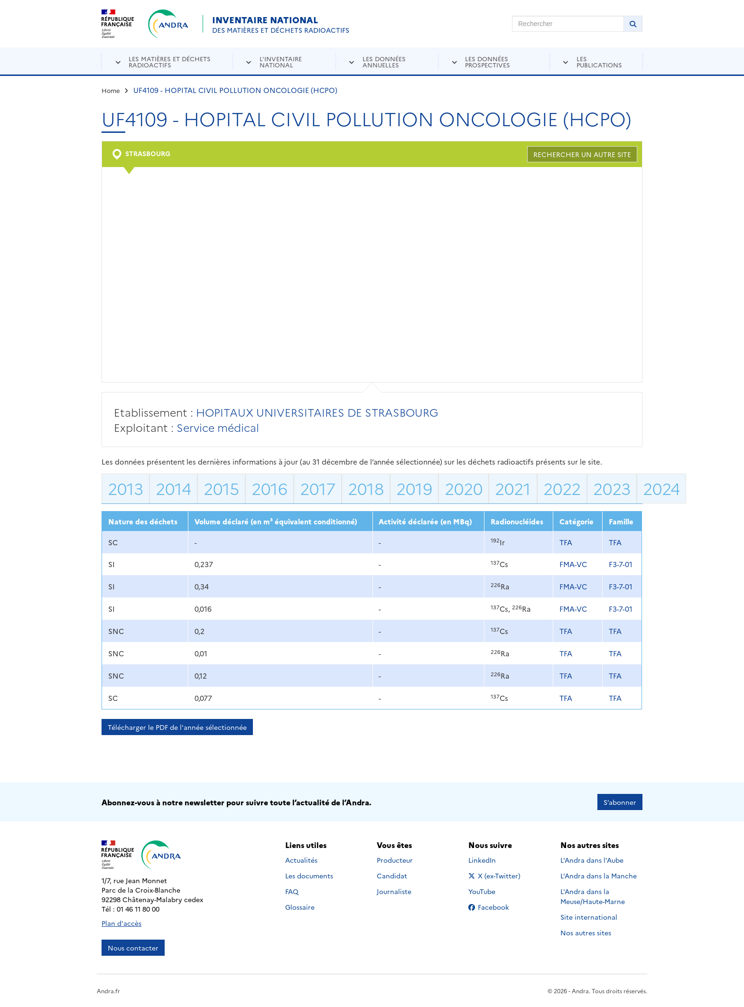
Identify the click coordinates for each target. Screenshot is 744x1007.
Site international (588, 917)
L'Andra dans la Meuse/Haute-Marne (592, 896)
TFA (565, 542)
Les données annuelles (384, 61)
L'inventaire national (281, 61)
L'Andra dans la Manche (598, 875)
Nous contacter (133, 947)
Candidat (392, 875)
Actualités (301, 860)
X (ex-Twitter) (496, 875)
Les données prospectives (487, 61)
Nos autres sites (585, 932)
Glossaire (300, 907)
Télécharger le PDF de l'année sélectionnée (177, 727)
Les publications (599, 61)
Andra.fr (108, 991)
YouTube (492, 891)
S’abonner (620, 802)
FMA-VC (573, 564)
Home (111, 90)
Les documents (309, 875)
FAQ (291, 891)
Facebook (496, 907)
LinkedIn (492, 860)
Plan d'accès (121, 923)
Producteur (395, 860)
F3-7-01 (620, 564)
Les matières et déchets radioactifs (170, 61)
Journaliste (394, 891)
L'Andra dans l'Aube (591, 860)
